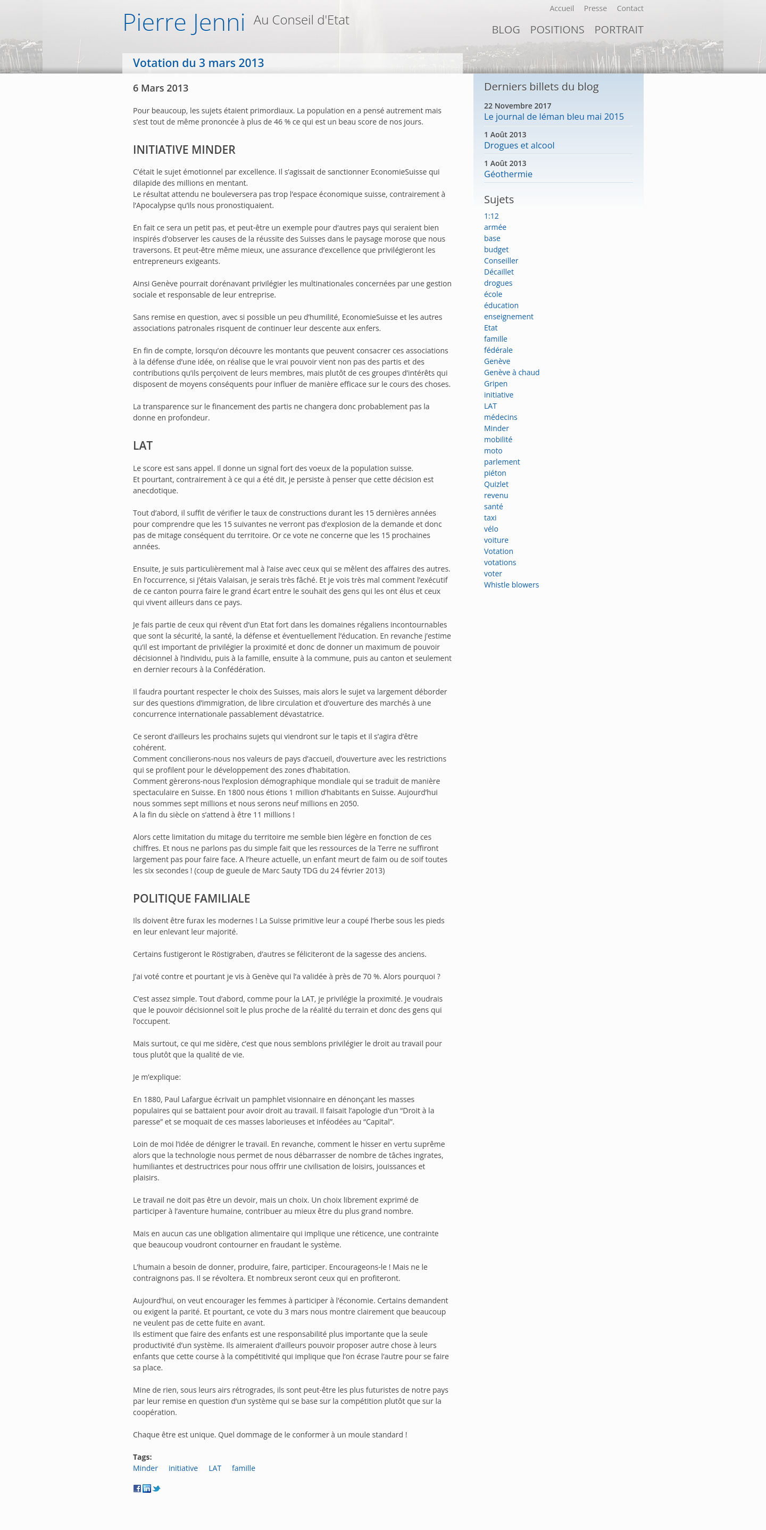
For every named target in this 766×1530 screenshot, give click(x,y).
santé (493, 506)
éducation (501, 305)
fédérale (498, 350)
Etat (491, 327)
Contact (630, 8)
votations (500, 562)
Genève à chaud (512, 372)
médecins (501, 417)
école (493, 294)
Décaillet (499, 272)
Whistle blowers (511, 585)
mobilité (498, 439)
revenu (496, 495)
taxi (490, 517)
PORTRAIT (619, 29)
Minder (145, 1468)
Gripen (495, 383)
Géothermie (508, 174)
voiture (496, 540)
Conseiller (501, 260)
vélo (491, 529)
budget (496, 249)
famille (243, 1468)
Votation (498, 551)
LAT (215, 1468)
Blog (506, 29)
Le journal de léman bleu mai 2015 (554, 116)
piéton (495, 473)
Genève (497, 361)
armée (495, 227)
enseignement (509, 316)
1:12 (491, 216)
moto (493, 450)
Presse (595, 8)
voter (493, 573)
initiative (183, 1468)
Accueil (561, 8)
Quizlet (496, 484)
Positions (557, 29)
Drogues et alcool (519, 145)
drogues (498, 283)
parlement (502, 462)
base (492, 238)
